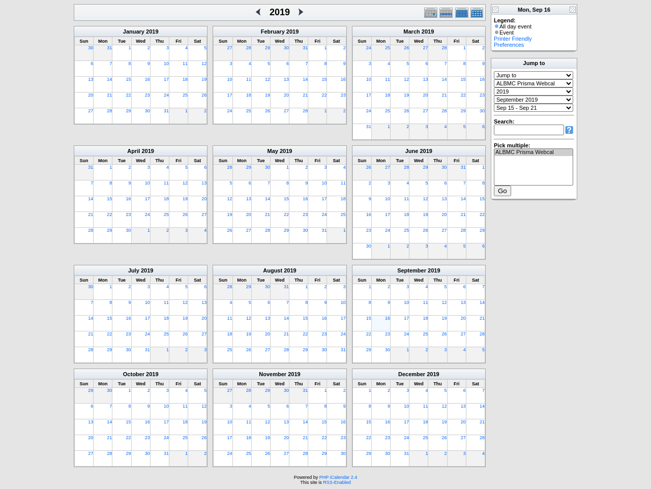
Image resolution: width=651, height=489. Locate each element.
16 (147, 79)
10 (166, 63)
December (411, 374)
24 (166, 95)
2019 (152, 31)
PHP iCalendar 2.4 (338, 477)
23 (147, 95)
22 (128, 95)
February (273, 31)
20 (90, 95)
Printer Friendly (513, 39)
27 (90, 110)
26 (203, 95)
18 (185, 79)
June (412, 151)
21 (109, 95)
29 (128, 110)
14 (109, 79)
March (411, 31)
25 (185, 95)
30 (90, 47)
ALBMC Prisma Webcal (533, 152)
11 (185, 63)
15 (128, 79)
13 (90, 79)
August (272, 270)
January (133, 31)
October (133, 374)
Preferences (509, 45)
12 (203, 63)
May (273, 151)
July (133, 270)
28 (109, 110)
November (272, 374)
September (411, 270)
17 (166, 79)
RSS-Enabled (337, 482)
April (133, 151)
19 (203, 79)
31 (109, 47)
